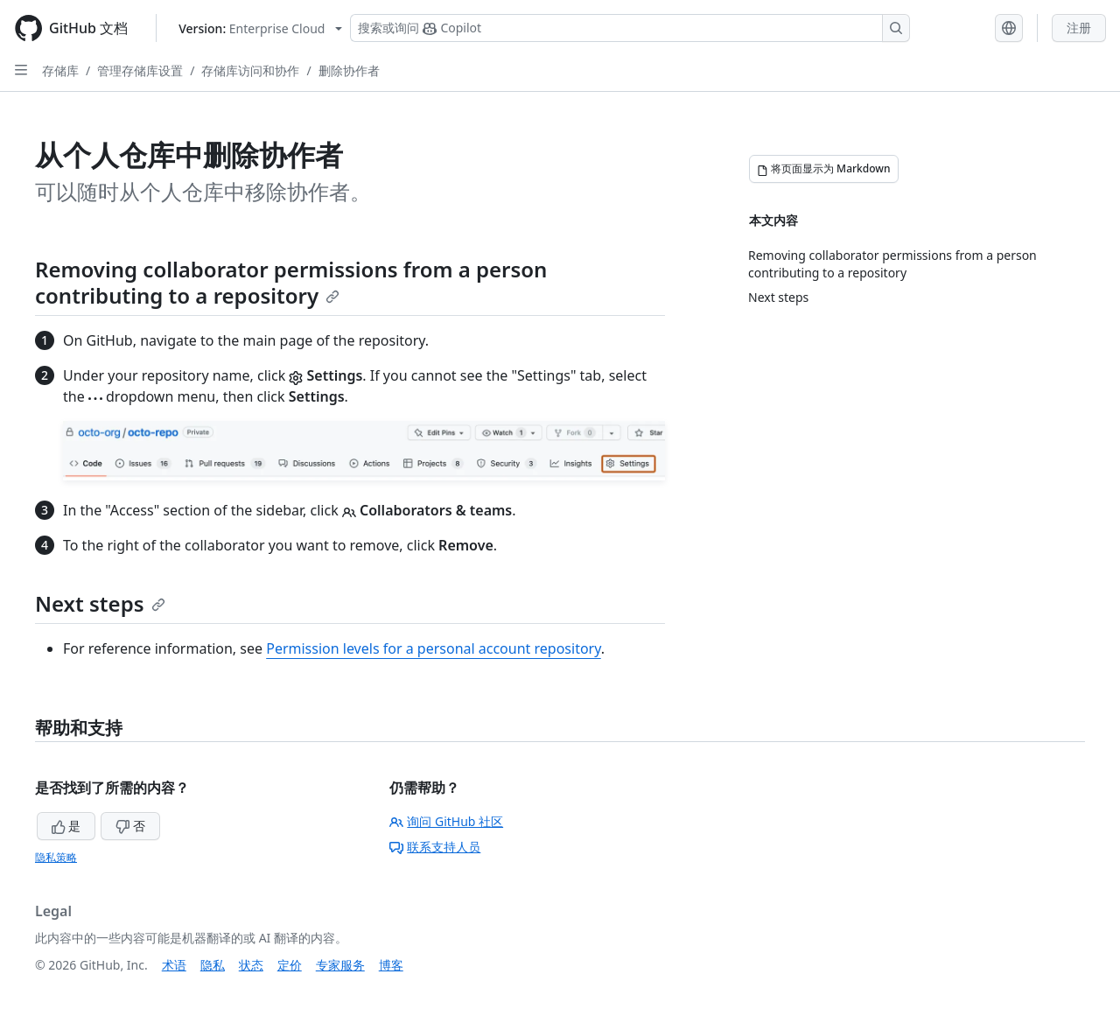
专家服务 (340, 964)
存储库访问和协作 (250, 70)
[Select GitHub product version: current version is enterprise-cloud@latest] (260, 28)
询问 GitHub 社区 (446, 821)
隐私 (212, 964)
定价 (289, 964)
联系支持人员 (434, 846)
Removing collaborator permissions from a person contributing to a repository (291, 282)
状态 (251, 964)
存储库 (60, 70)
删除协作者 (349, 70)
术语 (174, 964)
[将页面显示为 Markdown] (824, 169)
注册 (1079, 27)
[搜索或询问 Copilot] (630, 28)
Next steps (100, 603)
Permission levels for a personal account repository (433, 648)
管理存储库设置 (140, 70)
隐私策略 (56, 857)
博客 (391, 964)
